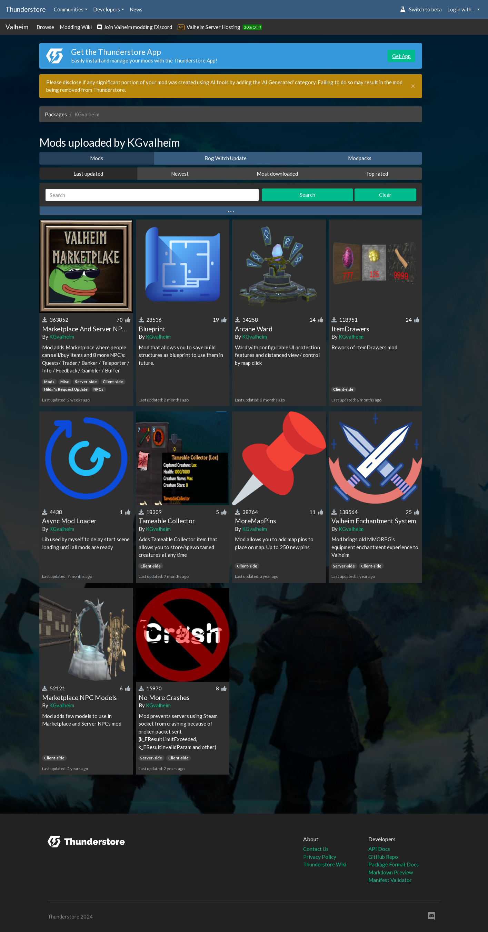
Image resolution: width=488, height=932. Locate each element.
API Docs (379, 849)
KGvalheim (61, 336)
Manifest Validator (390, 880)
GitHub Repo (383, 857)
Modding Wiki (76, 27)
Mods (96, 158)
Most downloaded (277, 174)
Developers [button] (106, 9)
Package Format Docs (393, 864)
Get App (401, 56)
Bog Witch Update (226, 158)
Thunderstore (26, 9)
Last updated (88, 174)
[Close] (413, 86)
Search (307, 195)
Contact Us (316, 849)
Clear (385, 195)
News (136, 9)
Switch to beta (421, 9)
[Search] (152, 194)
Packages (56, 114)
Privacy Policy (319, 857)
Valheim (17, 27)
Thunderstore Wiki (324, 864)
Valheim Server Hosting (213, 27)
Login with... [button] (461, 9)
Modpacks (359, 158)
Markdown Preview (390, 872)
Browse (45, 27)
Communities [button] (68, 9)
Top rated (377, 174)
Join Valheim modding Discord (134, 27)
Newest (180, 174)
